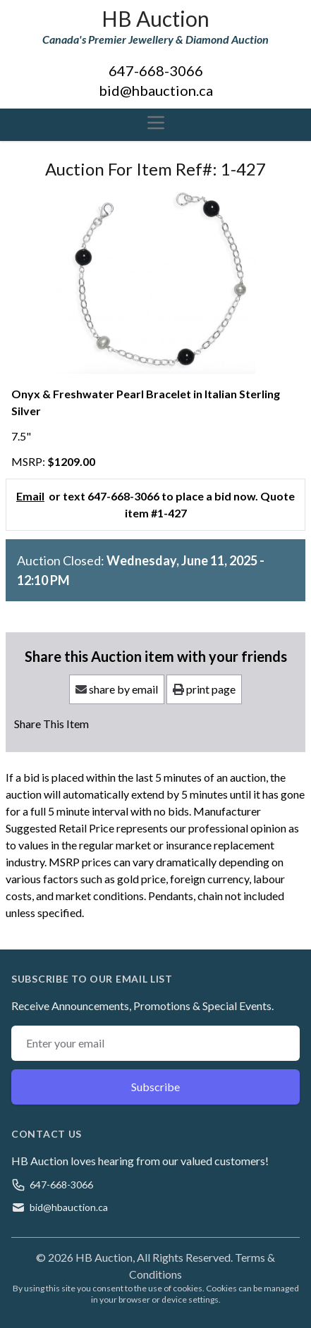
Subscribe (155, 1086)
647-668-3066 (156, 70)
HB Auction (155, 18)
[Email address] (155, 1043)
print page (204, 689)
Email (30, 496)
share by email (116, 689)
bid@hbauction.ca (156, 90)
